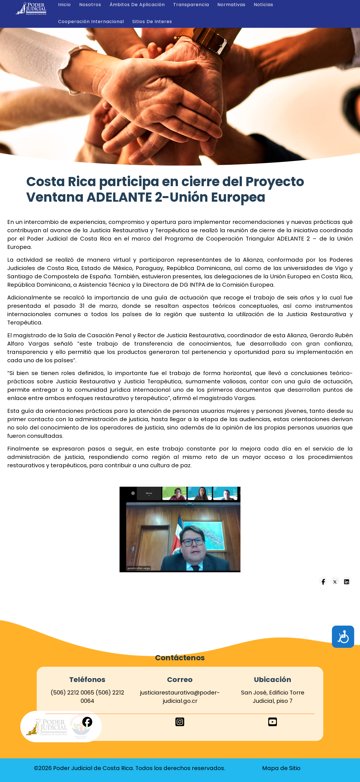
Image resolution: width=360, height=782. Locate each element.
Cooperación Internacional (91, 21)
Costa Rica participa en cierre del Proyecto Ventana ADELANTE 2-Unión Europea (165, 189)
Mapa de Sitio (281, 768)
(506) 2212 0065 (72, 692)
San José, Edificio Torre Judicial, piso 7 (272, 697)
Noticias (263, 4)
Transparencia (191, 4)
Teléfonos (87, 679)
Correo (180, 679)
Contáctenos (180, 657)
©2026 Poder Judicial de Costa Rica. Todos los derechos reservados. (129, 768)
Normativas (231, 4)
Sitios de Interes (152, 21)
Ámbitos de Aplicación (137, 4)
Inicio (64, 4)
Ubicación (272, 679)
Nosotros (90, 4)
